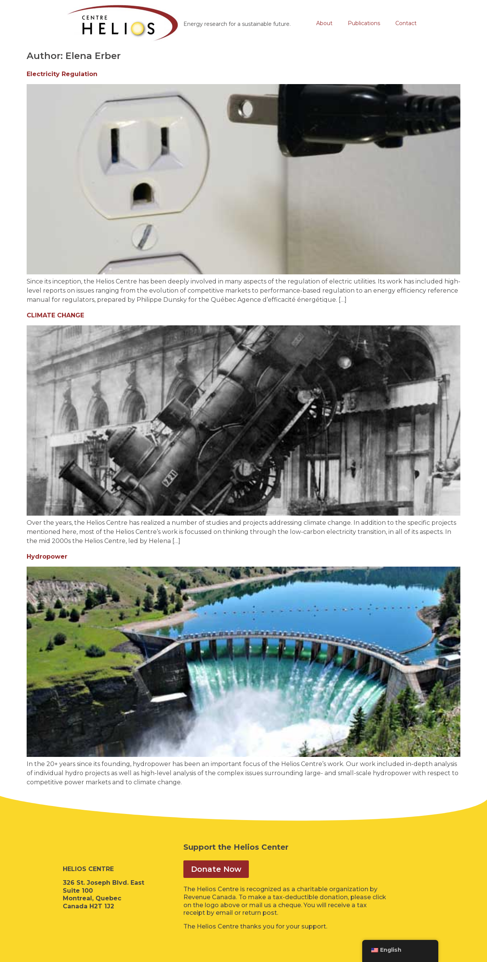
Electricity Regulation (62, 74)
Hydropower (47, 556)
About (324, 23)
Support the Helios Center (235, 847)
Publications (364, 23)
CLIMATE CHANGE (55, 315)
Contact (406, 23)
